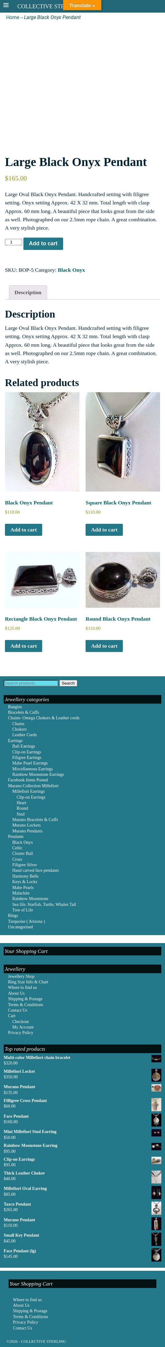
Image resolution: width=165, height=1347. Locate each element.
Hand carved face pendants (35, 870)
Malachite (21, 893)
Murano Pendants (27, 831)
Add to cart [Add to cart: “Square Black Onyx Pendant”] (104, 530)
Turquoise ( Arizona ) (26, 921)
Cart (11, 1015)
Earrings (15, 740)
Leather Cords (24, 735)
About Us (16, 993)
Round (22, 808)
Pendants (16, 836)
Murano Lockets (26, 825)
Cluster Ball (22, 853)
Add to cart (43, 243)
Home (12, 17)
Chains (18, 723)
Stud (21, 814)
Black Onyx (71, 270)
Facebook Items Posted (28, 780)
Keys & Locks (24, 881)
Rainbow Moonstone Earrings (38, 774)
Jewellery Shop (21, 976)
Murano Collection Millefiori (33, 786)
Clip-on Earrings (26, 752)
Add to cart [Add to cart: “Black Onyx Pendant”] (23, 530)
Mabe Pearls (23, 887)
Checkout (20, 1021)
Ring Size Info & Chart (28, 982)
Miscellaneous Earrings (32, 769)
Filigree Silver (24, 865)
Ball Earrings (23, 746)
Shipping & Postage (25, 999)
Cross (17, 859)
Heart (21, 802)
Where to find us (22, 987)
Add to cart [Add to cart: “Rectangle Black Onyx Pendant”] (23, 646)
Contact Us (17, 1010)
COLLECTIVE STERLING (50, 6)
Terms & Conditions (25, 1004)
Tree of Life (22, 910)
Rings (13, 915)
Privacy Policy (20, 1032)
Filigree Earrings (26, 757)
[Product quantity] (13, 242)
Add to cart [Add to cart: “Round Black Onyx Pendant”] (104, 646)
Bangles (15, 707)
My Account (23, 1027)
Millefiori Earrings (28, 791)
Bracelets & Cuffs (23, 712)
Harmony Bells (25, 876)
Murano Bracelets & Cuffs (35, 819)
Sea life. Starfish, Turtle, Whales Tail (44, 904)
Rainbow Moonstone (30, 898)
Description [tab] (27, 292)
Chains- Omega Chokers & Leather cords (43, 718)
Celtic (17, 848)
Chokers (19, 729)
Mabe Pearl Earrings (30, 763)
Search (68, 683)
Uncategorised (20, 927)
